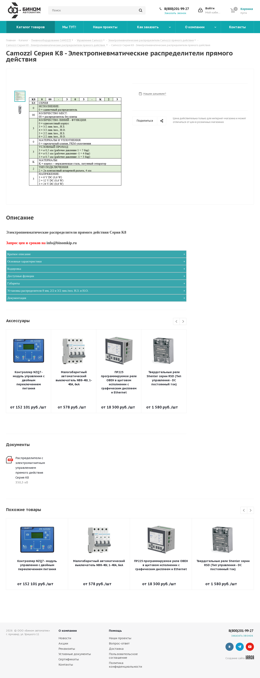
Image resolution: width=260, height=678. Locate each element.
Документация (16, 298)
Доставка (116, 649)
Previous (176, 321)
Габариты (13, 283)
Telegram (240, 647)
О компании (67, 631)
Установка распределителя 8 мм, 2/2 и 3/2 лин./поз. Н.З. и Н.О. (47, 290)
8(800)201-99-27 (176, 9)
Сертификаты (68, 659)
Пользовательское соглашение (123, 656)
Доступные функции (20, 276)
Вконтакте (229, 647)
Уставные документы (74, 654)
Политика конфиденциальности (125, 664)
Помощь (115, 631)
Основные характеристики (24, 261)
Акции (63, 643)
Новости (64, 638)
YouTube (250, 647)
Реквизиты (66, 649)
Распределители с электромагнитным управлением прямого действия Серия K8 (30, 467)
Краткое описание (19, 254)
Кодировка (14, 268)
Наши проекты (120, 638)
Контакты (65, 664)
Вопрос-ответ (119, 643)
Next (183, 321)
